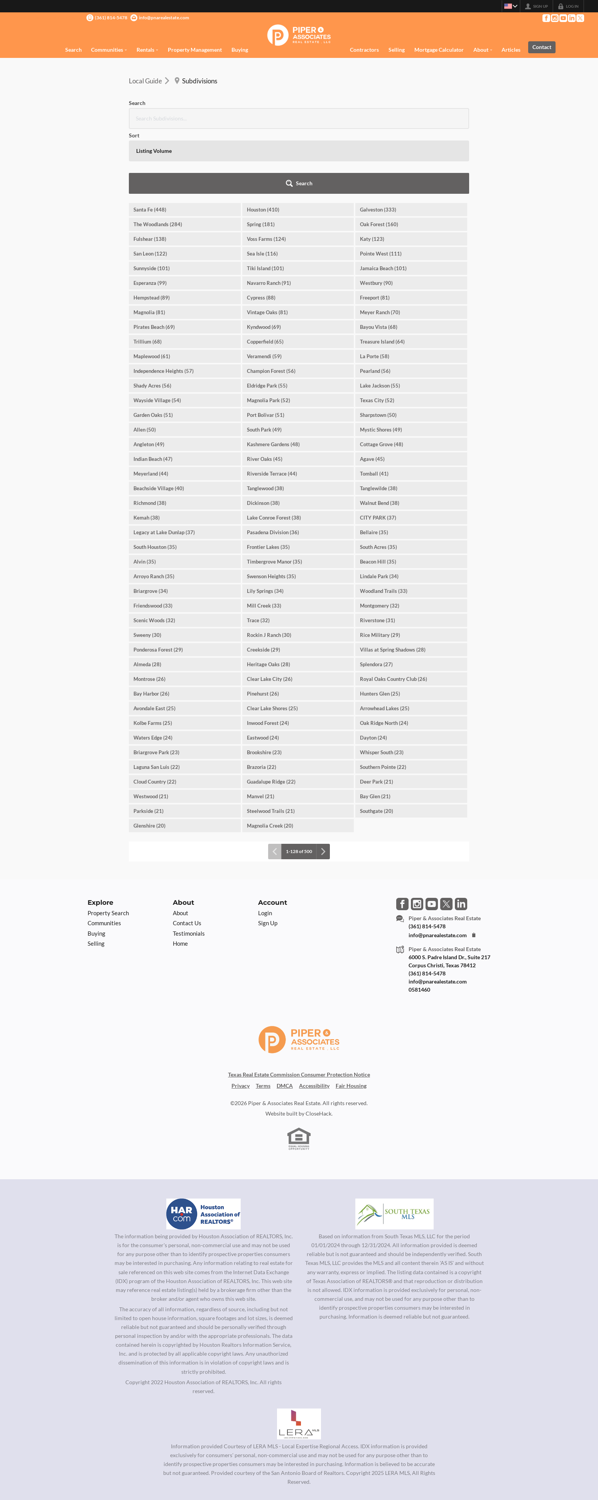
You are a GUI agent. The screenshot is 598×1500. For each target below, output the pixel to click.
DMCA (285, 1020)
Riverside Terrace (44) (272, 409)
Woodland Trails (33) (383, 526)
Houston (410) (263, 145)
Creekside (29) (263, 585)
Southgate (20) (376, 746)
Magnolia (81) (149, 247)
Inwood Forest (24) (268, 658)
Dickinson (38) (263, 438)
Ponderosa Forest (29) (158, 585)
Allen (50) (144, 365)
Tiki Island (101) (265, 203)
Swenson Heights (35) (271, 511)
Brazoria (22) (261, 702)
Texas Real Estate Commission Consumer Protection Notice (299, 1009)
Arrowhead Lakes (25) (384, 643)
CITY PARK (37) (378, 453)
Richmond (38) (149, 438)
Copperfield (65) (265, 277)
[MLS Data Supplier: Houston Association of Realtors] (203, 1149)
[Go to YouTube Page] (563, 18)
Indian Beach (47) (152, 394)
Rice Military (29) (380, 570)
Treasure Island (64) (382, 277)
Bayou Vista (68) (378, 262)
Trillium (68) (147, 277)
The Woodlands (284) (157, 159)
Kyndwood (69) (264, 262)
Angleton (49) (148, 379)
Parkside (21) (148, 746)
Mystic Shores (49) (381, 365)
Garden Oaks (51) (153, 350)
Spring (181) (261, 159)
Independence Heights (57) (163, 306)
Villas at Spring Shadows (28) (393, 585)
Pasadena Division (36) (273, 467)
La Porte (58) (374, 291)
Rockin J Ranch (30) (269, 570)
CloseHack (318, 1048)
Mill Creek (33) (264, 541)
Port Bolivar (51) (265, 350)
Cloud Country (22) (154, 717)
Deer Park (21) (376, 717)
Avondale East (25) (154, 643)
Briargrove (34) (150, 526)
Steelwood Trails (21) (271, 746)
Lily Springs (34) (265, 526)
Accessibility (314, 1020)
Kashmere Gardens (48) (273, 379)
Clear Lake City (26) (269, 614)
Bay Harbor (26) (151, 629)
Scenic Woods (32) (154, 555)
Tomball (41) (374, 409)
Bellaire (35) (374, 467)
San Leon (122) (150, 189)
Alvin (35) (144, 497)
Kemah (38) (146, 453)
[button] (448, 118)
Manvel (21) (260, 731)
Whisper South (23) (382, 687)
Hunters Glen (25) (380, 629)
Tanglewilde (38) (378, 423)
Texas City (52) (377, 335)
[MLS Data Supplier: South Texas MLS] (394, 1149)
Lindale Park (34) (379, 511)
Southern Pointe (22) (383, 702)
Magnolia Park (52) (268, 335)
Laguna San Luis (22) (156, 702)
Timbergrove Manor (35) (274, 497)
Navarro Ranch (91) (269, 218)
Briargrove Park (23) (156, 687)
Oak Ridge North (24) (384, 658)
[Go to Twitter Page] (580, 18)
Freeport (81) (375, 233)
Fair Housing (351, 1020)
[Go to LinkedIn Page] (571, 18)
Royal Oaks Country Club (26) (393, 614)
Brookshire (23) (264, 687)
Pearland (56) (375, 306)
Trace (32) (258, 555)
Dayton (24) (373, 673)
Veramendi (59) (264, 291)
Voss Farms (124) (266, 174)
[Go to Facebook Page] (546, 18)
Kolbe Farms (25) (152, 658)
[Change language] (508, 6)
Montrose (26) (149, 614)
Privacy (240, 1020)
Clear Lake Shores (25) (272, 643)
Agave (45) (372, 394)
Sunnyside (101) (151, 203)
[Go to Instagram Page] (554, 18)
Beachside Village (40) (158, 423)
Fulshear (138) (149, 174)
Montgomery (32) (379, 541)
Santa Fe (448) (149, 145)
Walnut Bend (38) (379, 438)
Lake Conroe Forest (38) (274, 453)
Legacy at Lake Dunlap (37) (164, 467)
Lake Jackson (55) (380, 321)
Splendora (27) (376, 599)
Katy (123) (372, 174)
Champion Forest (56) (271, 306)
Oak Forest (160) (379, 159)
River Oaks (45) (264, 394)
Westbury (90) (376, 218)
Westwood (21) (150, 731)
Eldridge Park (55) (267, 321)
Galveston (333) (378, 145)
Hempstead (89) (151, 233)
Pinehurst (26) (263, 629)
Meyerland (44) (150, 409)
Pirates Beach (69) (154, 262)
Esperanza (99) (150, 218)
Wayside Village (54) (157, 335)
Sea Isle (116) (262, 189)
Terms (263, 1020)
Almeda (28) (147, 599)
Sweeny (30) (147, 570)
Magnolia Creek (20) (270, 761)
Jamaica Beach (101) (383, 203)
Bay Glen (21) (375, 731)
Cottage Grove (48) (381, 379)
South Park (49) (264, 365)
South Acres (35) (378, 482)
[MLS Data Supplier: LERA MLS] (299, 1359)
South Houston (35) (155, 482)
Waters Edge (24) (152, 673)
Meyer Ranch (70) (380, 247)
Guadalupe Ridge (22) (271, 717)
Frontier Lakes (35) (268, 482)
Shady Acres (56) (152, 321)
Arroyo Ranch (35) (153, 511)
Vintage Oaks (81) (267, 247)
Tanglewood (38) (265, 423)
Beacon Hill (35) (378, 497)
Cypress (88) (261, 233)
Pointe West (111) (381, 189)
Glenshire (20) (149, 761)
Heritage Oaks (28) (268, 599)
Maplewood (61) (151, 291)
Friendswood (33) (152, 541)
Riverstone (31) (377, 555)
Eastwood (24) (263, 673)
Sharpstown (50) (378, 350)
